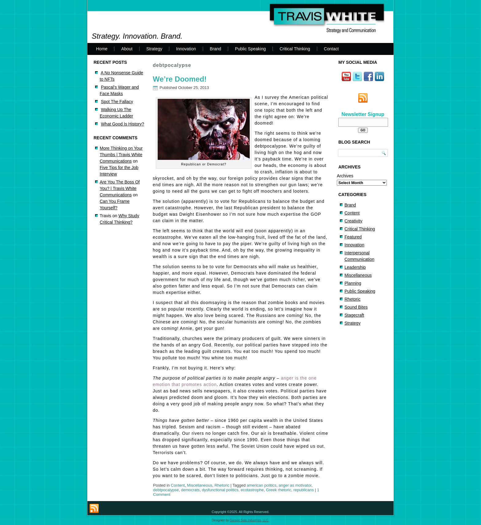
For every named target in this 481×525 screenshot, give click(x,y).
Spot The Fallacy (117, 101)
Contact (331, 48)
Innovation (186, 48)
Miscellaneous (199, 485)
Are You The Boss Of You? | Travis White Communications (120, 188)
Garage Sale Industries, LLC (249, 520)
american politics (261, 485)
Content (178, 485)
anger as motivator (295, 485)
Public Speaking (250, 48)
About (127, 48)
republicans (304, 490)
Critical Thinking (294, 48)
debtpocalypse (166, 490)
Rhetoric (221, 485)
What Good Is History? (122, 124)
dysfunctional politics (220, 490)
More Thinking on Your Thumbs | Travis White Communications (121, 155)
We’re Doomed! (180, 79)
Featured (353, 236)
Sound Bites (356, 307)
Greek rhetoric (278, 490)
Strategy (154, 48)
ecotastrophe (252, 490)
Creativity (353, 220)
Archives (345, 175)
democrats (190, 490)
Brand (215, 48)
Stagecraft (354, 315)
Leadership (355, 267)
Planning (352, 283)
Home (101, 48)
